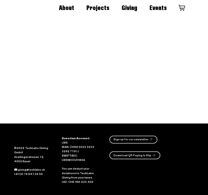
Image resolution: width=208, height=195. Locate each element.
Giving (129, 8)
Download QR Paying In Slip (134, 155)
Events (158, 8)
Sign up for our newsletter (133, 139)
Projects (97, 8)
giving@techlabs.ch (29, 170)
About (66, 8)
